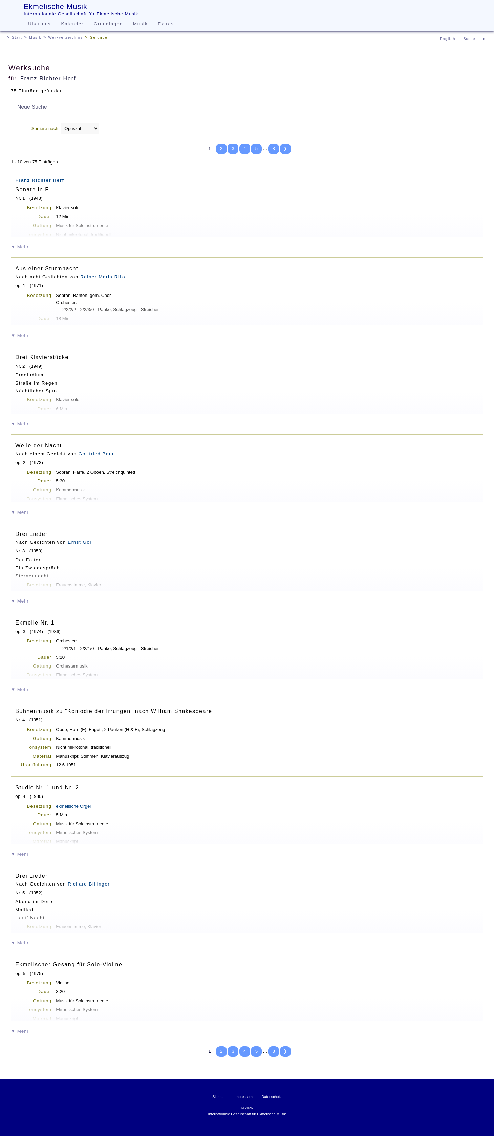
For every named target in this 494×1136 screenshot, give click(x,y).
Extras (166, 23)
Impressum (244, 1097)
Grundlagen (108, 23)
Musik (140, 23)
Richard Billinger (89, 884)
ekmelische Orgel (73, 806)
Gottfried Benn (97, 453)
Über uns (39, 23)
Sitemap (218, 1097)
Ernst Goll (80, 542)
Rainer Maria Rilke (103, 276)
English (447, 39)
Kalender (72, 23)
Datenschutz (271, 1097)
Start (17, 37)
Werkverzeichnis (65, 37)
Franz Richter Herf (48, 78)
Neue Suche (32, 107)
